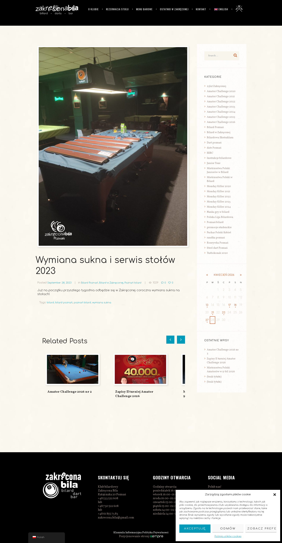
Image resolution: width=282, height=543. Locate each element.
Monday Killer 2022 (219, 196)
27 (207, 320)
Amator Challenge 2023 (221, 107)
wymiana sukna (106, 302)
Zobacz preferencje (261, 528)
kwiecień (224, 275)
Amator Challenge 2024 (221, 112)
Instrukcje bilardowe (219, 158)
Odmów (228, 528)
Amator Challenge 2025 (221, 117)
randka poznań (216, 237)
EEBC (210, 153)
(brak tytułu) (214, 377)
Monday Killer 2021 (218, 191)
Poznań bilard (138, 282)
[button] (274, 494)
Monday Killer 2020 (219, 186)
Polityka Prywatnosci (156, 533)
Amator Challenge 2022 (221, 101)
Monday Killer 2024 (219, 207)
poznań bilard (85, 302)
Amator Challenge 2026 (221, 122)
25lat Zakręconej (216, 86)
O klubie (93, 9)
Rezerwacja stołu (117, 9)
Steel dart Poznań (217, 248)
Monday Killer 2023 (218, 202)
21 (212, 312)
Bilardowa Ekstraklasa (220, 137)
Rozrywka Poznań (217, 243)
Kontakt (201, 9)
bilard (50, 302)
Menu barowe (144, 9)
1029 (161, 282)
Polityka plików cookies (228, 536)
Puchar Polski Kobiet (219, 232)
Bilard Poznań (92, 282)
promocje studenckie (219, 227)
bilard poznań (65, 302)
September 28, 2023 (60, 282)
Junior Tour (213, 163)
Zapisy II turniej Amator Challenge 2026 (134, 394)
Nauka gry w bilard (218, 212)
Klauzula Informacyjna (127, 533)
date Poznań (214, 148)
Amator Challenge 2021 (221, 96)
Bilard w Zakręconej (115, 282)
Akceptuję (195, 528)
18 (235, 305)
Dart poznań (214, 143)
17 (229, 305)
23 (223, 312)
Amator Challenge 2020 (221, 91)
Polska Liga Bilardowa (220, 217)
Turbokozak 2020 (217, 253)
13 (207, 305)
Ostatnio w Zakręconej (174, 9)
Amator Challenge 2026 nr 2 (69, 392)
